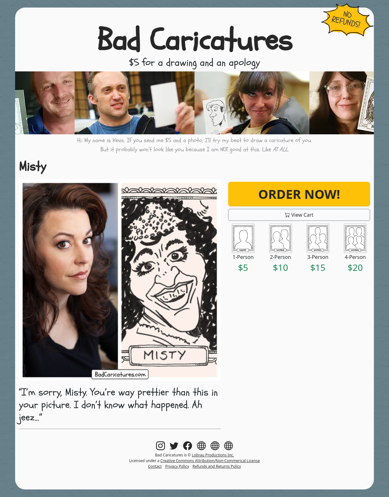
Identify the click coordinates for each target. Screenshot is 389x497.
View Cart (299, 214)
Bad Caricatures (194, 40)
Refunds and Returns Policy (217, 466)
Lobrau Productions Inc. (213, 455)
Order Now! (299, 194)
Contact (154, 466)
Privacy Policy (177, 466)
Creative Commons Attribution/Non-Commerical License (210, 460)
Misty (32, 166)
